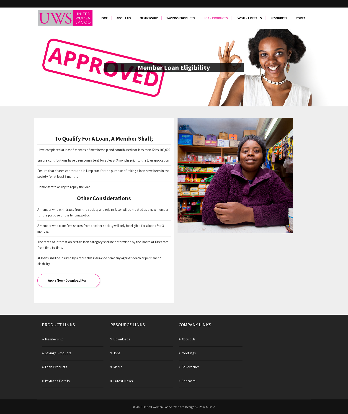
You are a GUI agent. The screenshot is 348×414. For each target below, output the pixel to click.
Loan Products (54, 367)
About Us (187, 339)
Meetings (187, 353)
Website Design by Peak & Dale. (194, 407)
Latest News (121, 381)
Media (116, 367)
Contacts (187, 381)
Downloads (120, 339)
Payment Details (56, 381)
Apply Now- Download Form (69, 280)
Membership (53, 339)
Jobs (115, 353)
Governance (189, 367)
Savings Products (57, 353)
